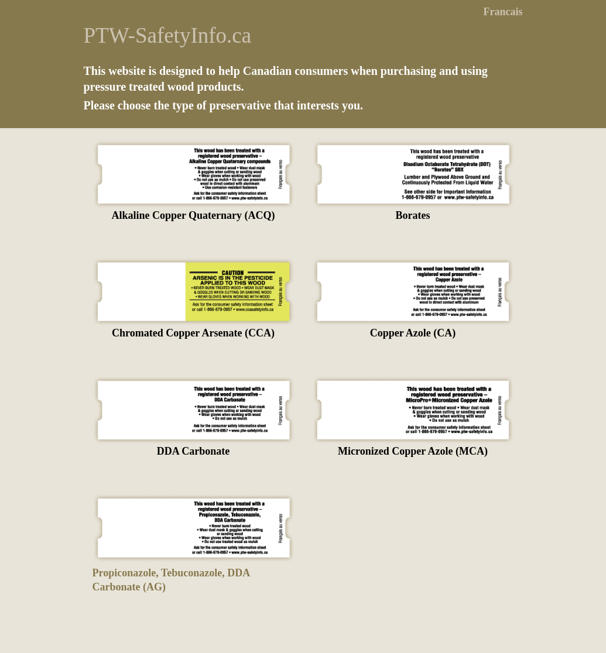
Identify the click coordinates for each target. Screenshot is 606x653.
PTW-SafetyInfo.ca (168, 35)
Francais (503, 12)
